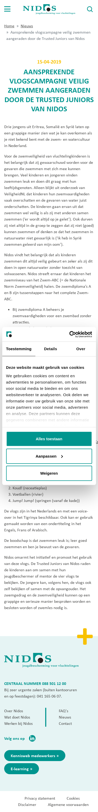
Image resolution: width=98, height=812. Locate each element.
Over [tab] (80, 349)
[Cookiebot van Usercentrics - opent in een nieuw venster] (70, 334)
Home (9, 26)
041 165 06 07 (49, 696)
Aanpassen (49, 456)
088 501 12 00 (54, 683)
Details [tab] (50, 349)
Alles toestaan (49, 439)
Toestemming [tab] (19, 349)
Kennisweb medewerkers (33, 755)
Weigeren (49, 473)
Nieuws (27, 26)
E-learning (20, 769)
